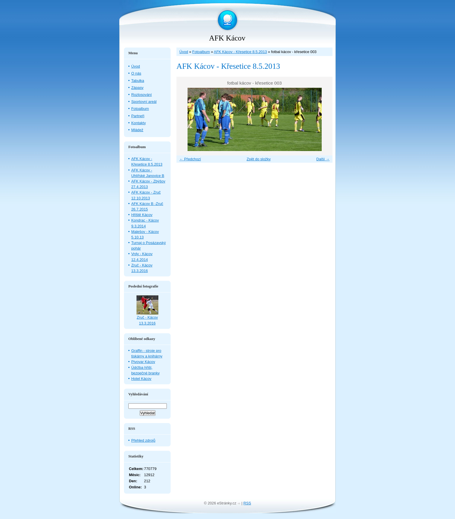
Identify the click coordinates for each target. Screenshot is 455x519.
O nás (136, 73)
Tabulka (137, 80)
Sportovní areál (144, 101)
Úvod (183, 52)
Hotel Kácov (141, 378)
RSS (247, 503)
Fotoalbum (201, 52)
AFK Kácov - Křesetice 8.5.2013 (240, 52)
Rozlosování (141, 94)
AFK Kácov (227, 38)
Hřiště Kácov (142, 215)
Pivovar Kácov (143, 362)
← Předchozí (190, 159)
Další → (323, 159)
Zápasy (137, 87)
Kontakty (138, 123)
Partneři (137, 116)
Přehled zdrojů (143, 440)
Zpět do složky (258, 159)
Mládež (137, 130)
